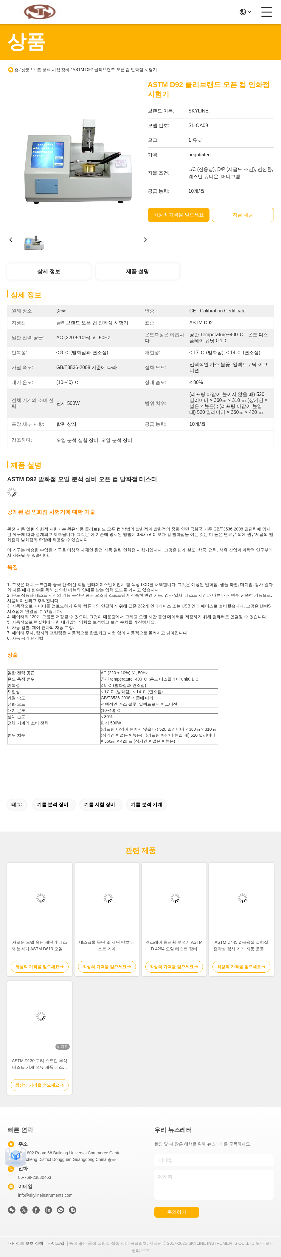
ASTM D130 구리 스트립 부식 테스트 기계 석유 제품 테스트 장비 (39, 1064)
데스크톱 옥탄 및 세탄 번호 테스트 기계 (107, 945)
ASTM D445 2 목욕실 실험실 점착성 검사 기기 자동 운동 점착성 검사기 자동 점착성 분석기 (241, 946)
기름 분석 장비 (52, 804)
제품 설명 (137, 271)
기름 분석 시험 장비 (51, 69)
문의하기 (176, 1212)
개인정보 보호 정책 (25, 1243)
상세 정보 (48, 271)
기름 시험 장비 (99, 804)
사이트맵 (56, 1243)
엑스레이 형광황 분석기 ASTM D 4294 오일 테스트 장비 (174, 945)
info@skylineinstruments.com (45, 1195)
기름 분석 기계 (146, 804)
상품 (25, 69)
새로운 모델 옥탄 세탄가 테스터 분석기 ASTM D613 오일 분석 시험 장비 (39, 946)
